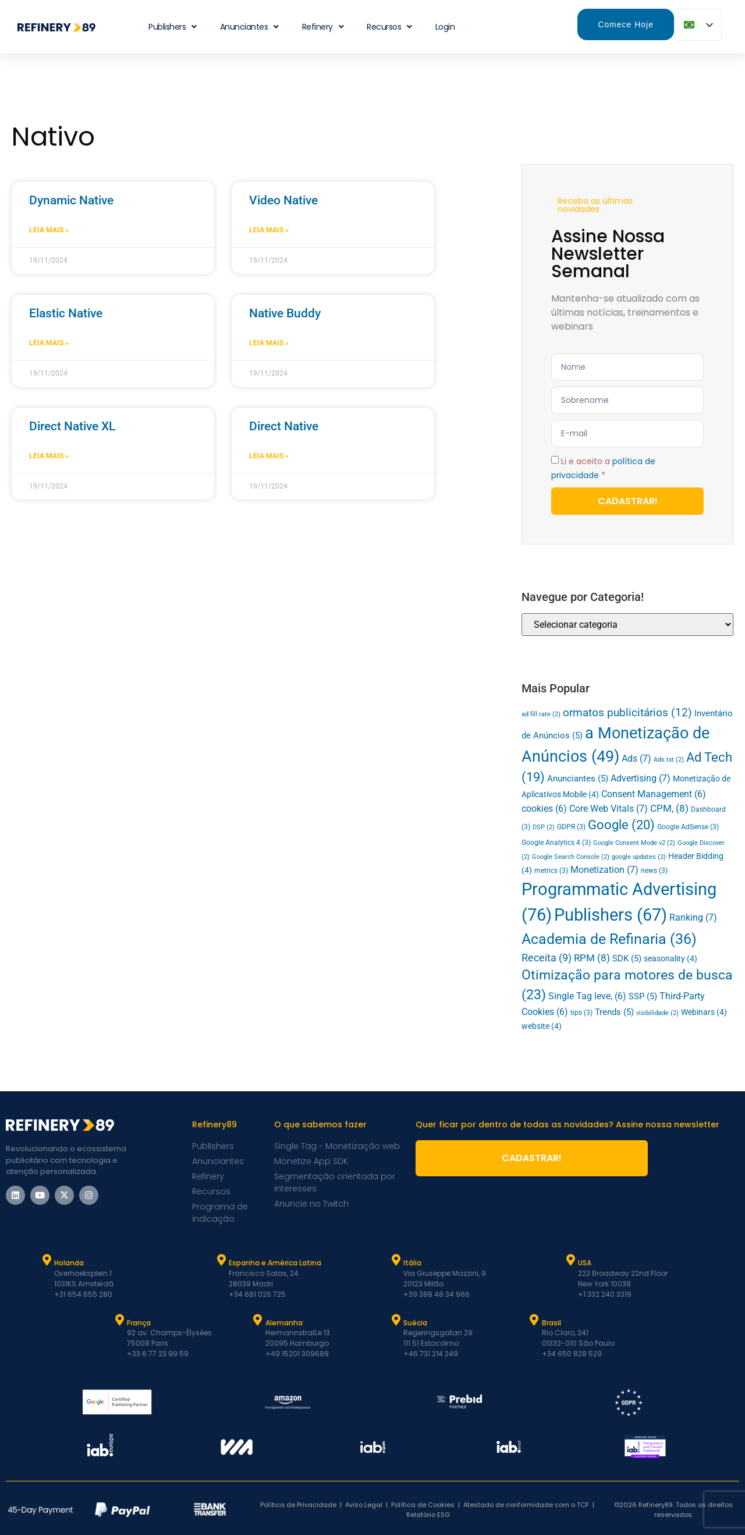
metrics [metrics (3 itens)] (551, 870)
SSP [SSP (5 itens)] (643, 996)
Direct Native (283, 426)
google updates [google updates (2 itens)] (639, 857)
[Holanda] (46, 1260)
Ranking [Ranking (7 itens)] (693, 917)
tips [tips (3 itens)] (581, 1013)
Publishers (172, 27)
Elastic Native (65, 313)
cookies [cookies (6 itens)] (544, 809)
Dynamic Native (71, 200)
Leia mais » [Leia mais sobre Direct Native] (269, 456)
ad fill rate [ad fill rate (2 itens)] (541, 714)
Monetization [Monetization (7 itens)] (604, 869)
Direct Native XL (72, 426)
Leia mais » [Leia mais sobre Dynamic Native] (49, 230)
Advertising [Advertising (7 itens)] (640, 778)
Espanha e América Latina (275, 1263)
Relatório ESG (428, 1514)
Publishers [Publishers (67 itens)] (610, 915)
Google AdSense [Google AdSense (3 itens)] (688, 827)
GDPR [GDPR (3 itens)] (571, 827)
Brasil (551, 1323)
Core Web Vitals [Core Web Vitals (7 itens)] (608, 808)
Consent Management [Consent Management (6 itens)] (653, 794)
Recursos (389, 27)
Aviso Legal (363, 1504)
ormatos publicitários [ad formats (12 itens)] (627, 712)
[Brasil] (534, 1320)
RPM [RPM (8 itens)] (592, 958)
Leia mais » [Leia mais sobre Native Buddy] (269, 343)
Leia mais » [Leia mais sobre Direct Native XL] (49, 456)
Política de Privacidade (298, 1504)
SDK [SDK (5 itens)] (626, 958)
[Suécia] (396, 1320)
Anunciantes (249, 27)
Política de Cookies (423, 1504)
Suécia (415, 1323)
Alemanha (284, 1323)
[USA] (570, 1260)
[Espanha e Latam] (221, 1260)
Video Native (283, 200)
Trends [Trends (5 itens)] (614, 1012)
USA (584, 1263)
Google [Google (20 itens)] (621, 825)
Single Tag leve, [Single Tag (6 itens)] (587, 996)
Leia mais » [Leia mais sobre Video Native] (269, 230)
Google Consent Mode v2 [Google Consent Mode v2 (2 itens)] (634, 843)
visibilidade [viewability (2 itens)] (657, 1013)
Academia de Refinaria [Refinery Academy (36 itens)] (609, 939)
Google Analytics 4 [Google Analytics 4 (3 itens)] (556, 843)
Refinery (323, 27)
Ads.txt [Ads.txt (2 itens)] (669, 759)
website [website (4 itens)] (542, 1026)
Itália (412, 1263)
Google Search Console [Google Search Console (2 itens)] (570, 857)
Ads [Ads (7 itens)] (636, 758)
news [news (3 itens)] (654, 870)
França (139, 1323)
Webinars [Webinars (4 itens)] (704, 1012)
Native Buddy (285, 313)
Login (445, 27)
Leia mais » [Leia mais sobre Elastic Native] (49, 343)
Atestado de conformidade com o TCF (526, 1504)
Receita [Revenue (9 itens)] (547, 958)
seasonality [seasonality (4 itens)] (670, 958)
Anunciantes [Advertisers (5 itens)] (577, 778)
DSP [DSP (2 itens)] (544, 827)
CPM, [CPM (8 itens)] (669, 808)
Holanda (69, 1263)
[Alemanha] (258, 1320)
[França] (119, 1320)
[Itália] (396, 1260)
